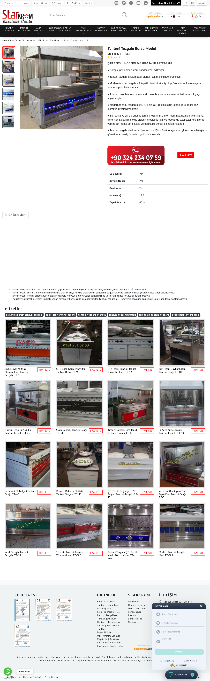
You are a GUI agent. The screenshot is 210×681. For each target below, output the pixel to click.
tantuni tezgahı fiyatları (122, 314)
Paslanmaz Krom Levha (110, 646)
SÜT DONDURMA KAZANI (183, 31)
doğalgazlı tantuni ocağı (185, 314)
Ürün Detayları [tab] (15, 215)
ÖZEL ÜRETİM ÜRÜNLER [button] (151, 29)
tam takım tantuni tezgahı (154, 314)
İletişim (88, 3)
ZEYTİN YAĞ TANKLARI (167, 29)
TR (185, 2)
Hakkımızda (23, 3)
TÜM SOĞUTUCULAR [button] (83, 29)
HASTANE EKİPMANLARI (100, 29)
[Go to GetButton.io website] (8, 678)
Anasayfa (9, 3)
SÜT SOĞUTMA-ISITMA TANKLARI (119, 29)
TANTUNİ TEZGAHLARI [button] (24, 29)
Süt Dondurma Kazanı (109, 642)
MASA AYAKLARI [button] (38, 29)
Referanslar (57, 3)
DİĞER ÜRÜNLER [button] (136, 29)
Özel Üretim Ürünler (108, 635)
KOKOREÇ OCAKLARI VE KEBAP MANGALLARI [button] (59, 29)
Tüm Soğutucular (106, 618)
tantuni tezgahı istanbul (92, 314)
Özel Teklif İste (73, 3)
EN (192, 2)
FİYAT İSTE (186, 155)
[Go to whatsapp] (8, 671)
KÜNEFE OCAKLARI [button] (9, 29)
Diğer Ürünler (105, 632)
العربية (201, 2)
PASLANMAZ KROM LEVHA (199, 29)
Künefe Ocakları (106, 601)
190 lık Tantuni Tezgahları (47, 40)
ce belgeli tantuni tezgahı (60, 314)
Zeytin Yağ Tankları (108, 639)
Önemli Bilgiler (40, 3)
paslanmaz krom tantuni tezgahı (24, 314)
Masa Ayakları (105, 608)
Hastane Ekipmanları (108, 622)
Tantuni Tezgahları (23, 40)
